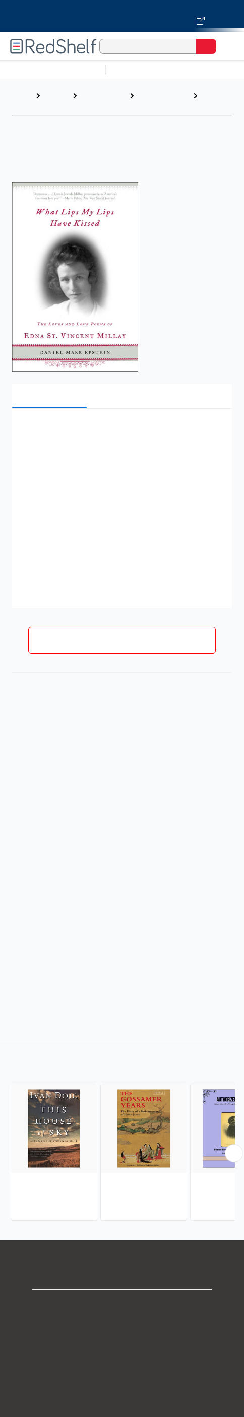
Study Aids (136, 69)
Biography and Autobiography (161, 100)
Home (22, 95)
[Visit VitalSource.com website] (122, 16)
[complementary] (122, 1133)
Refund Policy (122, 1394)
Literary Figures (215, 100)
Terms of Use (122, 1372)
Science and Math (197, 69)
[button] (121, 431)
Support (122, 1328)
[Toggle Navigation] (226, 46)
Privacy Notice (122, 1350)
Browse (56, 95)
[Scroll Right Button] (234, 1153)
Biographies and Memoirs (102, 100)
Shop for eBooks (122, 1306)
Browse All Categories (52, 69)
